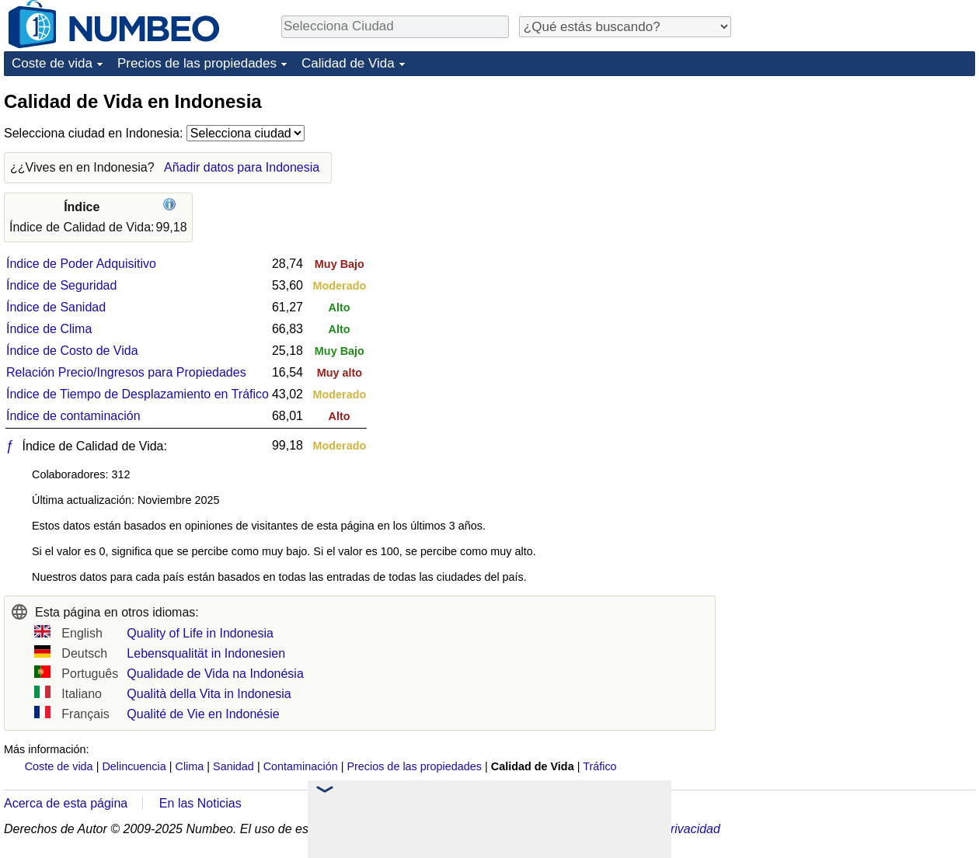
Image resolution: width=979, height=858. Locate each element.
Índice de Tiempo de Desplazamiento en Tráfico (137, 394)
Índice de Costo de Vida (72, 350)
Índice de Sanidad (56, 307)
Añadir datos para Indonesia (241, 167)
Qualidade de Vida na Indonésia (215, 673)
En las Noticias (200, 803)
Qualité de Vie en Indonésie (203, 714)
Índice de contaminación (73, 415)
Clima (190, 766)
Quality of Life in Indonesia (200, 633)
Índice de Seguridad (61, 285)
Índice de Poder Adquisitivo (81, 263)
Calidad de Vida (348, 63)
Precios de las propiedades (197, 63)
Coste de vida (52, 63)
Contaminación (300, 766)
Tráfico (599, 766)
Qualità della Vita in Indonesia (209, 693)
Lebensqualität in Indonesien (206, 653)
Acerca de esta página (65, 803)
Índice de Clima (49, 328)
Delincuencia (133, 766)
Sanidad (233, 766)
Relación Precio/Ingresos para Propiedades (126, 372)
